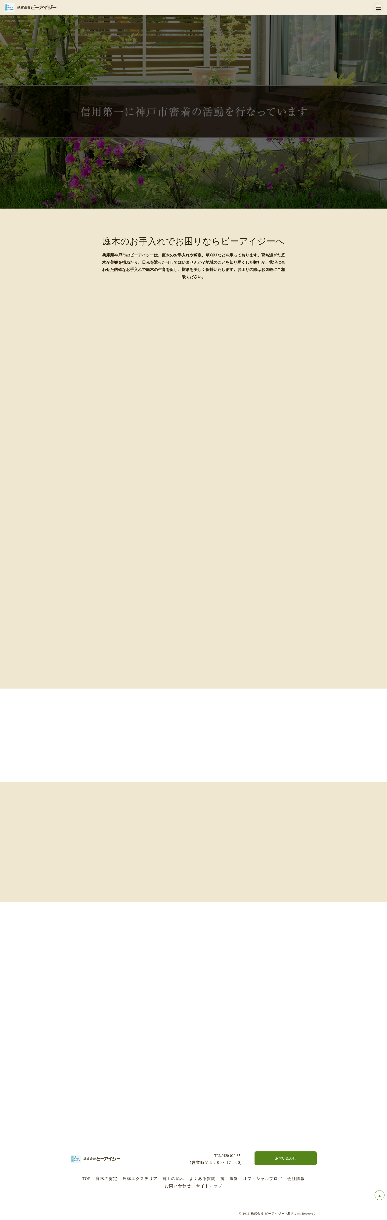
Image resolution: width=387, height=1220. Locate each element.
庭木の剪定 (107, 1178)
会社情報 (296, 1178)
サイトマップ (209, 1186)
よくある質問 (202, 1178)
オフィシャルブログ (262, 1178)
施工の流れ (173, 1178)
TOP (86, 1178)
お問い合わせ (178, 1186)
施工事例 (229, 1178)
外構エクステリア (140, 1178)
